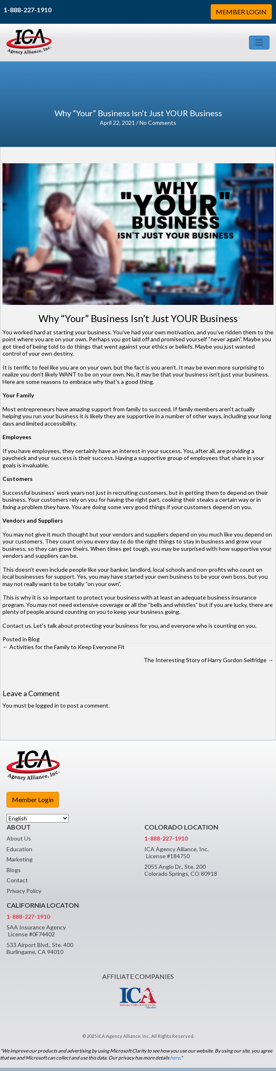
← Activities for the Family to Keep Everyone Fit (63, 646)
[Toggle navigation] (259, 43)
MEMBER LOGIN (241, 12)
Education (19, 849)
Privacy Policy (24, 890)
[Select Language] (38, 818)
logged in (47, 705)
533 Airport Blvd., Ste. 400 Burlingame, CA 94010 (40, 948)
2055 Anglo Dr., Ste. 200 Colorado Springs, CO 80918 (180, 870)
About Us (19, 838)
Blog (34, 639)
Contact (17, 880)
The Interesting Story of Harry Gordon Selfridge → (209, 659)
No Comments (157, 122)
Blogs (14, 869)
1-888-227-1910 (28, 10)
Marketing (20, 859)
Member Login (33, 799)
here (175, 1058)
